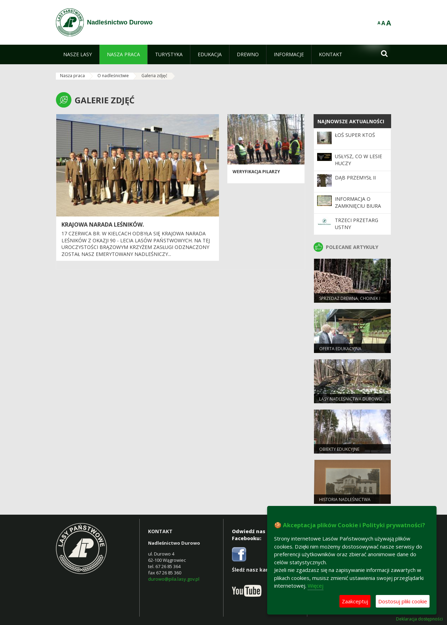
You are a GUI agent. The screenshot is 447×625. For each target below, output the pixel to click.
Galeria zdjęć (154, 76)
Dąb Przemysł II (355, 177)
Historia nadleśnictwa (345, 499)
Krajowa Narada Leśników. (102, 224)
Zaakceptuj (355, 601)
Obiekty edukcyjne (339, 449)
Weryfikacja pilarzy (256, 172)
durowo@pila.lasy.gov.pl (173, 579)
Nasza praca (72, 76)
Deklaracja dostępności (419, 619)
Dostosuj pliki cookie (402, 601)
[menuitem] (77, 54)
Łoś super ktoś (355, 135)
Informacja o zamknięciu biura (358, 202)
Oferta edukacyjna (340, 349)
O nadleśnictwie (113, 76)
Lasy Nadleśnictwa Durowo (350, 399)
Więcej (315, 585)
